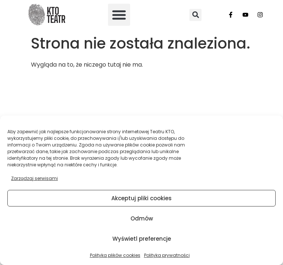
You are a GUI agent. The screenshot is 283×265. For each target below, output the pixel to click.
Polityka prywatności (167, 255)
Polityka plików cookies (115, 255)
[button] (119, 15)
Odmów (141, 218)
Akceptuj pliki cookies (141, 198)
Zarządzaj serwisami (34, 178)
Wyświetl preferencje (141, 239)
